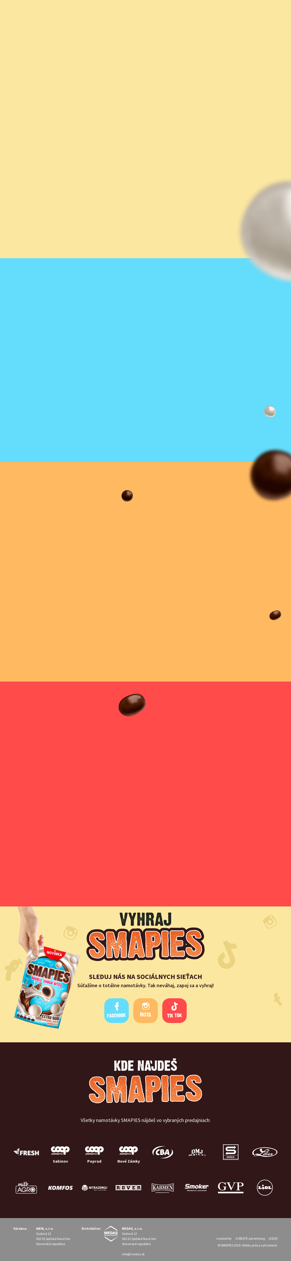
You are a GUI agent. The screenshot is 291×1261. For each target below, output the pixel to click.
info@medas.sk (133, 1254)
